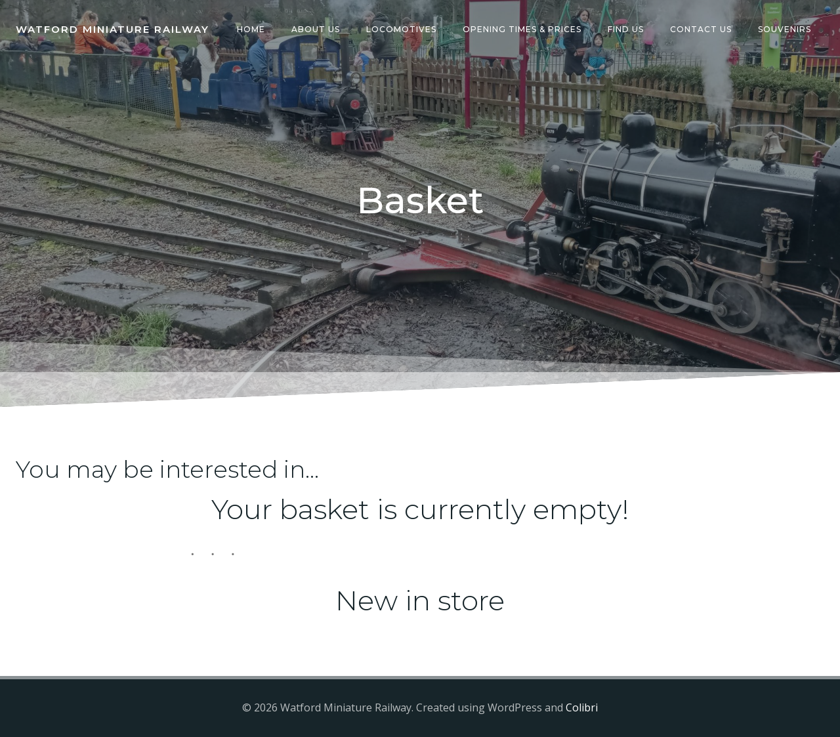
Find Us (626, 29)
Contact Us (701, 29)
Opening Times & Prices (522, 29)
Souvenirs (784, 29)
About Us (315, 29)
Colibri (582, 708)
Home (251, 29)
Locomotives (401, 29)
